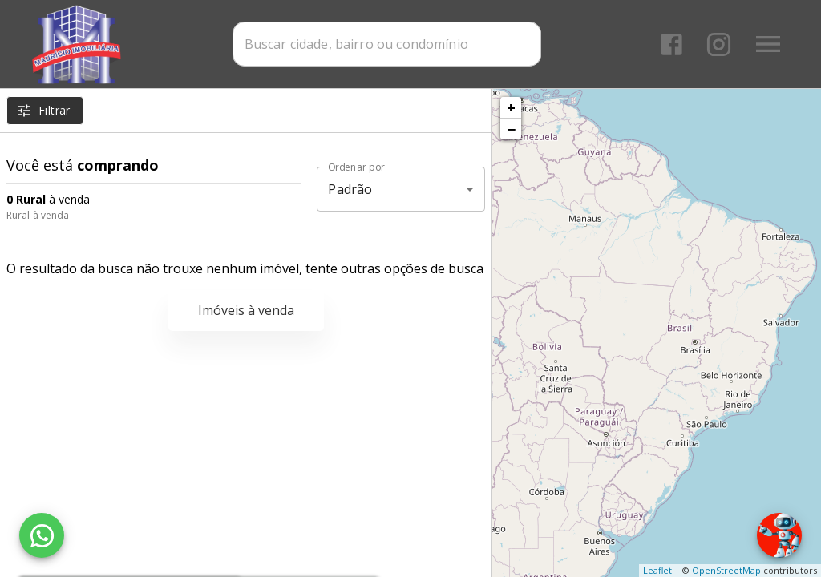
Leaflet (657, 570)
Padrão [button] (350, 189)
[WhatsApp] (41, 535)
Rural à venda (37, 215)
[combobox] (387, 44)
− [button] (512, 129)
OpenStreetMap (726, 570)
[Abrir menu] (768, 44)
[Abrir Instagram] (719, 44)
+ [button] (511, 107)
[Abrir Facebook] (671, 44)
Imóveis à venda (246, 310)
